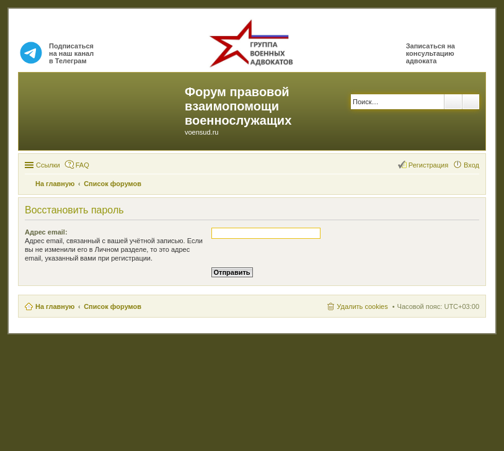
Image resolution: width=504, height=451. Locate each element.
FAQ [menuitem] (82, 165)
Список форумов (112, 306)
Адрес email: (46, 232)
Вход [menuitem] (471, 165)
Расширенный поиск (470, 101)
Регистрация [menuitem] (428, 165)
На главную (54, 306)
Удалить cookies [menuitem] (362, 306)
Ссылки (48, 165)
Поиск (453, 101)
